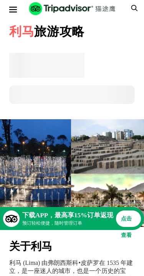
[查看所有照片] (35, 173)
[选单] (13, 9)
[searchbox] (133, 8)
